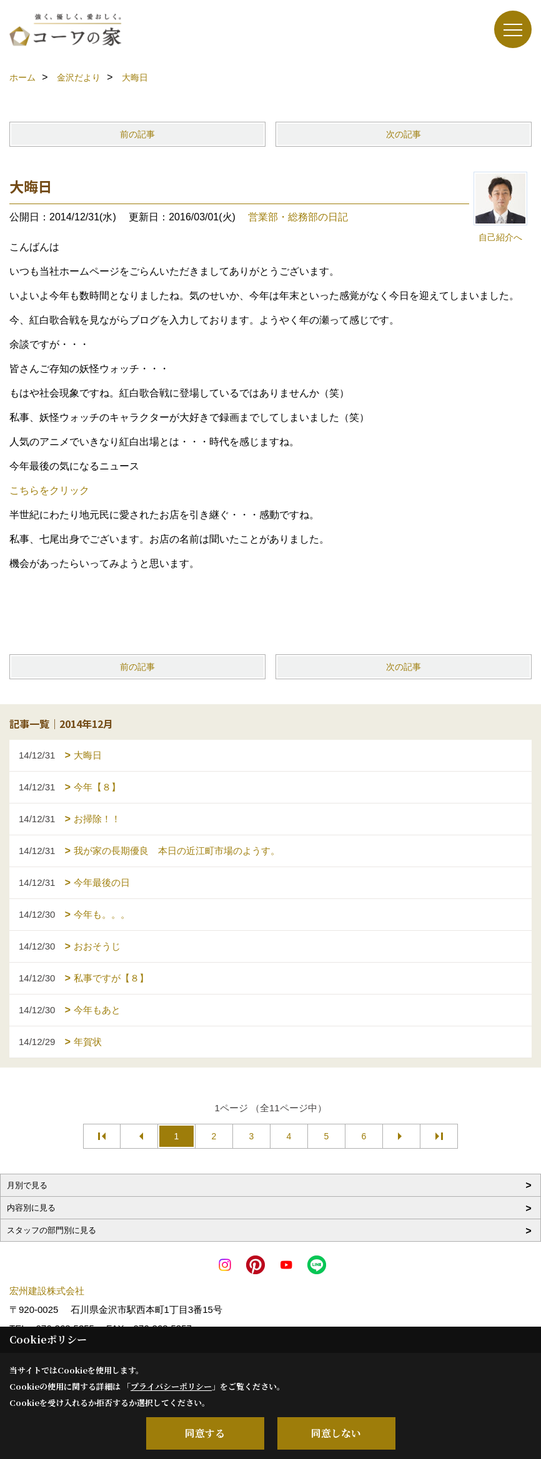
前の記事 (137, 134)
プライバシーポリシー (171, 1386)
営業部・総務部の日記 (298, 217)
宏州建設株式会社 (46, 1290)
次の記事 (403, 134)
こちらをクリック (49, 490)
